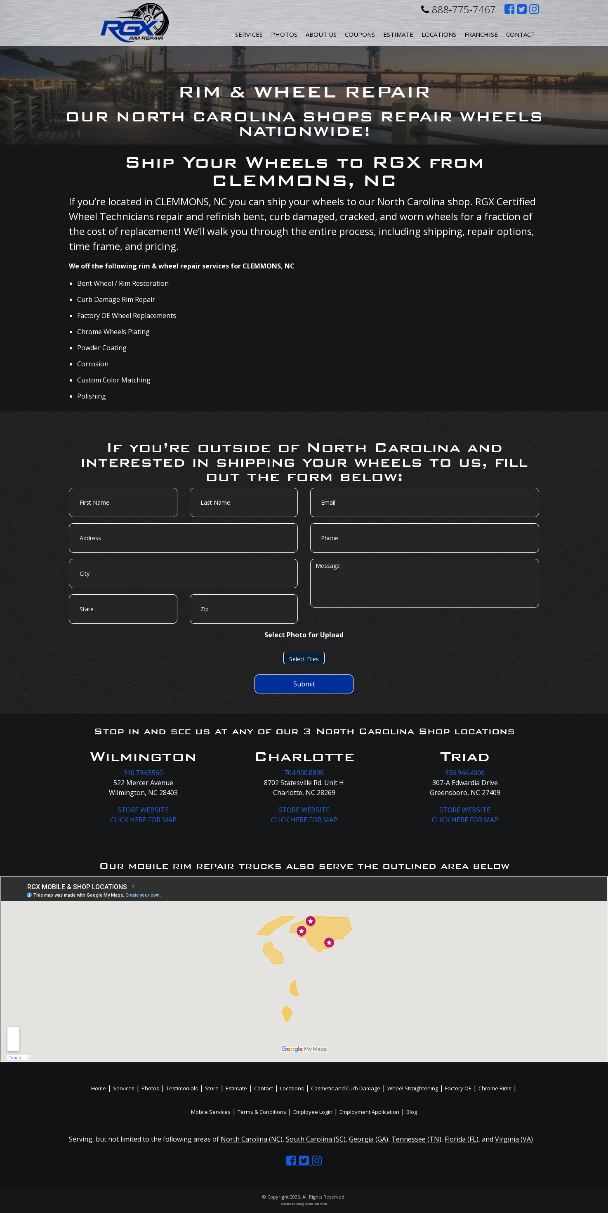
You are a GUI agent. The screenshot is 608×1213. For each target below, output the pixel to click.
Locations (292, 1088)
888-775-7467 (458, 9)
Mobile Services (211, 1112)
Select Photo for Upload (304, 634)
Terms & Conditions (262, 1112)
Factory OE (458, 1088)
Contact (520, 34)
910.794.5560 (143, 772)
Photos (284, 34)
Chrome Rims (494, 1088)
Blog (411, 1112)
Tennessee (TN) (416, 1139)
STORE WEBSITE (143, 809)
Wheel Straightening (412, 1088)
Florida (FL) (461, 1139)
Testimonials (182, 1088)
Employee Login (312, 1112)
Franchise (481, 34)
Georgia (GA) (368, 1139)
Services (249, 34)
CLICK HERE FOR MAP (143, 819)
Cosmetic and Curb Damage (345, 1088)
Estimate (398, 34)
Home (98, 1088)
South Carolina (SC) (316, 1139)
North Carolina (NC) (252, 1139)
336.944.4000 (465, 772)
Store (212, 1088)
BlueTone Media (318, 1204)
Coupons (360, 34)
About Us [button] (321, 34)
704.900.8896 (304, 772)
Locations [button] (439, 34)
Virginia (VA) (514, 1139)
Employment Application (369, 1112)
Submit (304, 683)
